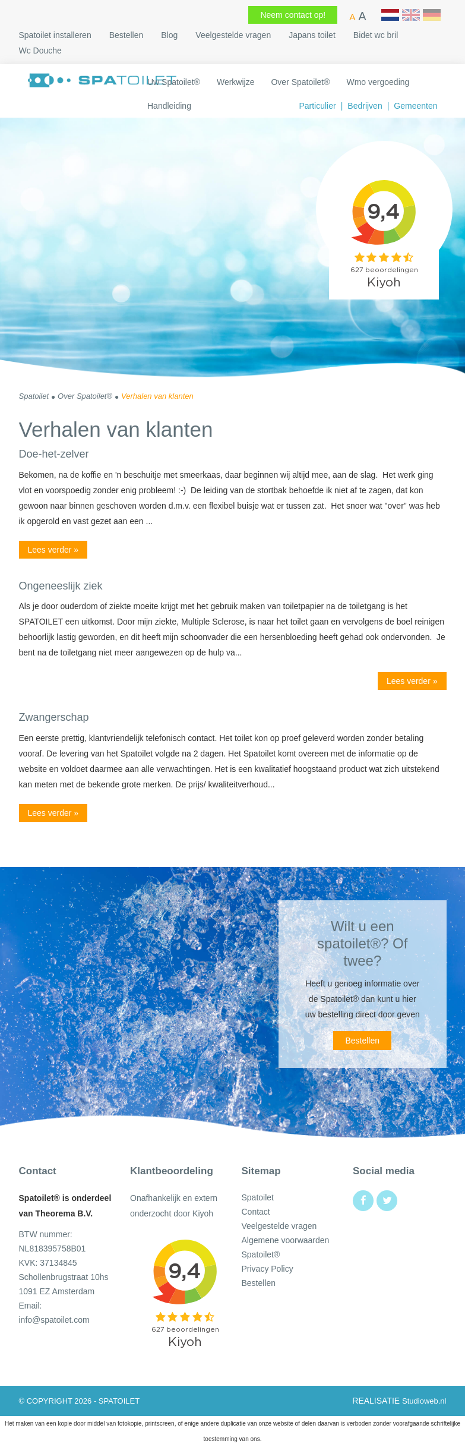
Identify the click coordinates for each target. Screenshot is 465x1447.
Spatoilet (258, 1197)
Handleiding (169, 106)
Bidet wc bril (375, 35)
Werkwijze (236, 82)
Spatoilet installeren (55, 35)
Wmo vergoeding (377, 82)
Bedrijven (364, 106)
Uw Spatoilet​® (173, 82)
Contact (256, 1211)
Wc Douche (40, 50)
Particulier (317, 106)
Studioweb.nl (424, 1400)
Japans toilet (312, 35)
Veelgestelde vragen (233, 35)
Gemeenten (415, 106)
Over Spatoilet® (300, 82)
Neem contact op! (292, 15)
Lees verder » (53, 549)
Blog (169, 35)
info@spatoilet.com (54, 1320)
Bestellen (126, 35)
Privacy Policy (267, 1268)
